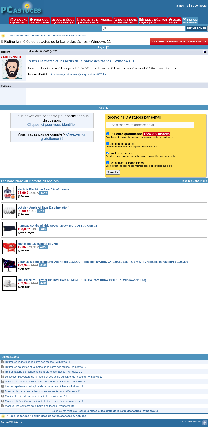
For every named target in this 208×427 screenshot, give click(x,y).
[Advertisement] (104, 325)
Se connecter (199, 5)
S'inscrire (182, 5)
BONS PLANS (125, 21)
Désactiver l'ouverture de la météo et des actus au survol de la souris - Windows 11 (53, 376)
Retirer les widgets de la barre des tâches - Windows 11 (37, 361)
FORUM (190, 21)
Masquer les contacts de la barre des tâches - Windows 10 (39, 405)
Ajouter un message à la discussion (178, 41)
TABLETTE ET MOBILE (94, 21)
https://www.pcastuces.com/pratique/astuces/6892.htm (78, 74)
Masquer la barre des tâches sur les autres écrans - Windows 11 (42, 391)
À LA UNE (18, 21)
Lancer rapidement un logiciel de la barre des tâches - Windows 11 (44, 386)
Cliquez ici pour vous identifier (51, 125)
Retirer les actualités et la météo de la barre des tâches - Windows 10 (45, 366)
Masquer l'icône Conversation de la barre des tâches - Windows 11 (44, 401)
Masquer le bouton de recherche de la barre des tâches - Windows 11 (46, 381)
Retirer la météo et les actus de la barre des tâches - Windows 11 (81, 61)
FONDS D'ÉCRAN (153, 21)
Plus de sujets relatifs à (104, 410)
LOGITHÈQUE (63, 21)
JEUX (175, 21)
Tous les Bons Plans (194, 180)
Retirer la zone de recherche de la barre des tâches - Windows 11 (43, 371)
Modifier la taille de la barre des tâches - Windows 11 (36, 396)
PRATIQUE (39, 21)
